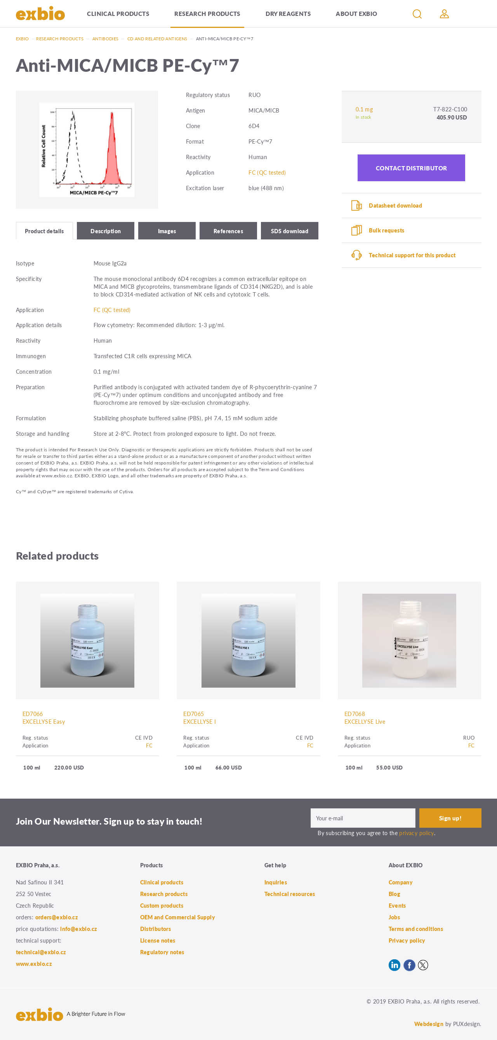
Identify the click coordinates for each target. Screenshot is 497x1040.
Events (397, 905)
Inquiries (275, 882)
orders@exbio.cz (56, 917)
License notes (158, 940)
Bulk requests (386, 230)
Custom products (162, 905)
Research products (207, 13)
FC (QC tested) (267, 172)
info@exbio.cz (78, 929)
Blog (395, 894)
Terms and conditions (416, 929)
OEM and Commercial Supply (177, 917)
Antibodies (105, 39)
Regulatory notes (162, 952)
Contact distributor (411, 168)
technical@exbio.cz (41, 952)
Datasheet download (395, 205)
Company (401, 882)
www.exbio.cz (34, 963)
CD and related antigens (157, 39)
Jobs (394, 917)
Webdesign (428, 1024)
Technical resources (289, 894)
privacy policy (416, 833)
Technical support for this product (412, 255)
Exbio (22, 39)
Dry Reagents (288, 13)
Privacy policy (407, 940)
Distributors (155, 929)
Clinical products (118, 13)
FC (149, 745)
